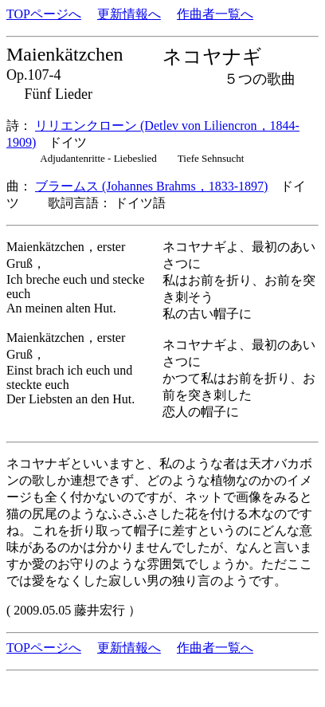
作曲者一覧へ (215, 14)
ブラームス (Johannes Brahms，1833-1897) (151, 186)
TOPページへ (43, 14)
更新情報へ (129, 14)
